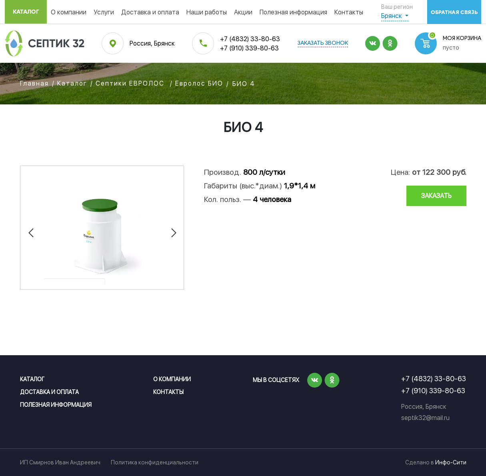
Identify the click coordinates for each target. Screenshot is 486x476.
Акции (243, 12)
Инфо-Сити (450, 462)
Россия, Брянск (152, 43)
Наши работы (206, 12)
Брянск (392, 16)
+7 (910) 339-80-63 (249, 48)
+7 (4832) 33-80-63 (250, 39)
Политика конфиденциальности (154, 462)
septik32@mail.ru (425, 418)
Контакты (348, 12)
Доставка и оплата (150, 12)
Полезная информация (293, 12)
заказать (436, 196)
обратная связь (454, 12)
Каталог (26, 11)
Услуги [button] (104, 12)
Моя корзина (462, 39)
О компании (68, 12)
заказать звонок (323, 43)
